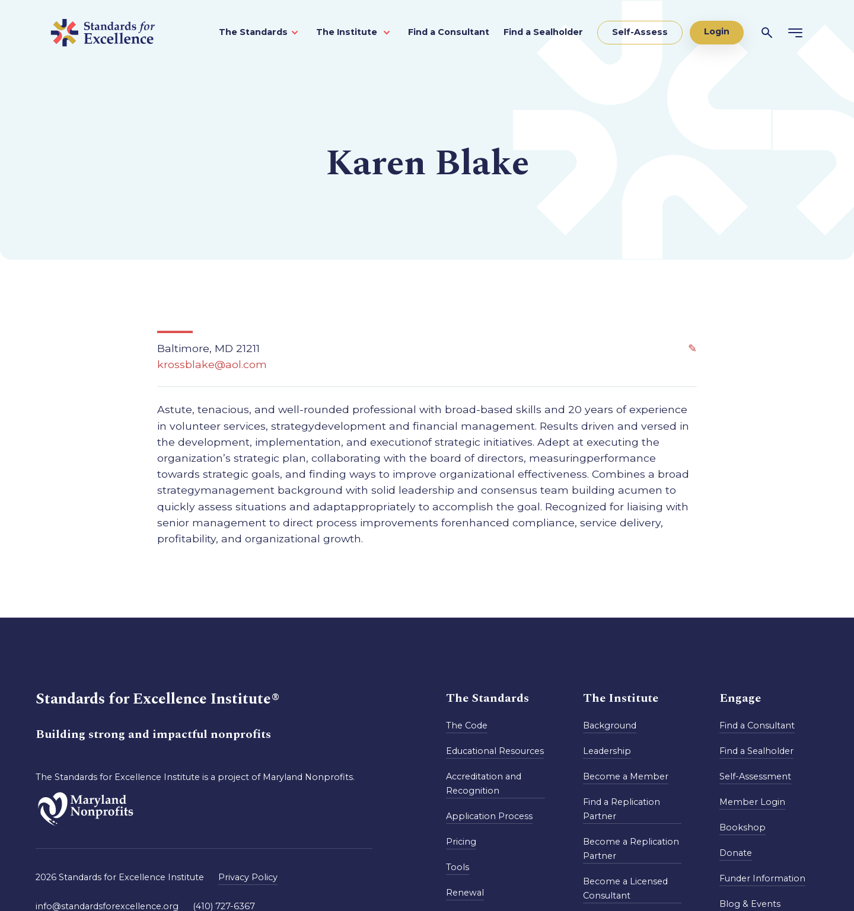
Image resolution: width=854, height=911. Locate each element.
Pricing (461, 841)
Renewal (465, 892)
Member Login (752, 802)
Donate (735, 853)
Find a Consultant (448, 32)
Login (716, 31)
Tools (457, 867)
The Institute (348, 32)
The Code (466, 725)
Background (609, 725)
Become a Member (625, 776)
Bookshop (742, 827)
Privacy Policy (248, 877)
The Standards (253, 32)
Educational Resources (495, 751)
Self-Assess (640, 32)
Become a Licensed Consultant (625, 888)
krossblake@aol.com (212, 364)
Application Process (489, 816)
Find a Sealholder (543, 32)
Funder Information (762, 878)
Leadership (607, 751)
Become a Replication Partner (631, 848)
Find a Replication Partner (621, 809)
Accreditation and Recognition (483, 783)
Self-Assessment (755, 776)
